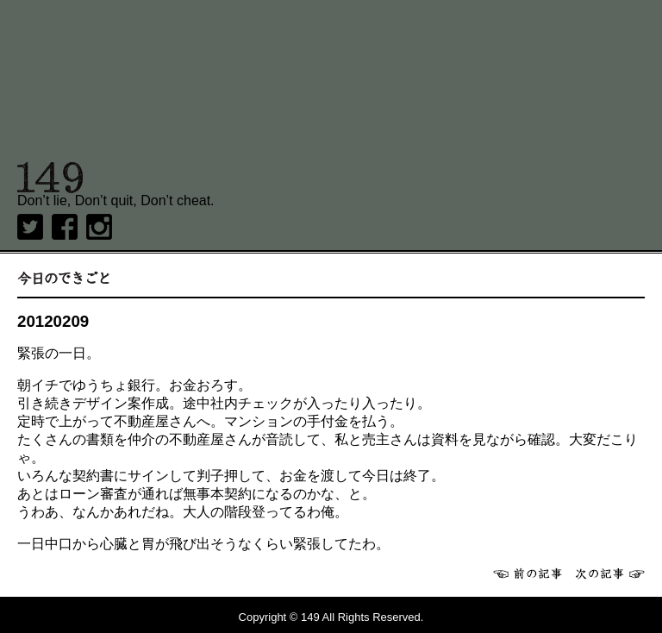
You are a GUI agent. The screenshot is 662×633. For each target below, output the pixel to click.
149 (50, 177)
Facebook (65, 227)
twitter (30, 227)
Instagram (99, 227)
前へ (527, 573)
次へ (610, 573)
